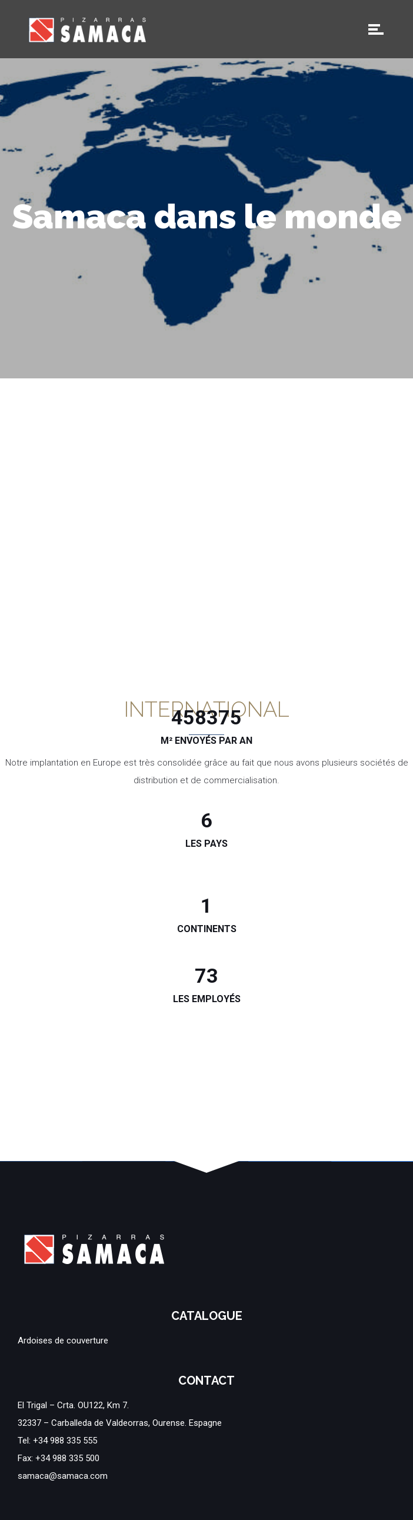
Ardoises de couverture (63, 1340)
